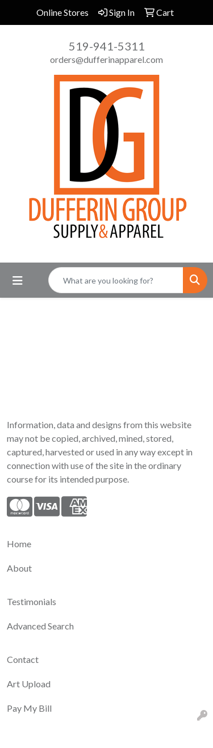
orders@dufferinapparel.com (106, 59)
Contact (23, 659)
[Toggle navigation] (18, 280)
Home (19, 543)
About (19, 568)
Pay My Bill (29, 708)
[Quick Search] (115, 280)
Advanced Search (40, 625)
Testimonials (31, 601)
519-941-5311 (107, 46)
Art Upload (29, 683)
